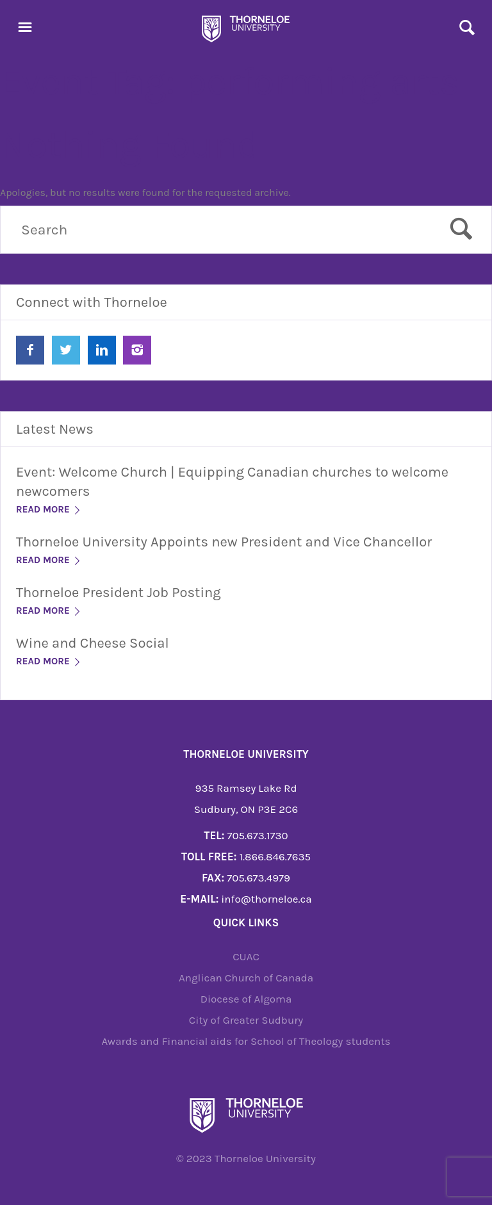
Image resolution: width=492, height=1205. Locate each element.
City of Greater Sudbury (246, 1019)
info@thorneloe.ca (266, 898)
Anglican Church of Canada (246, 977)
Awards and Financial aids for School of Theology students (245, 1041)
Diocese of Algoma (246, 998)
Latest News (55, 429)
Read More (49, 509)
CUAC (246, 956)
